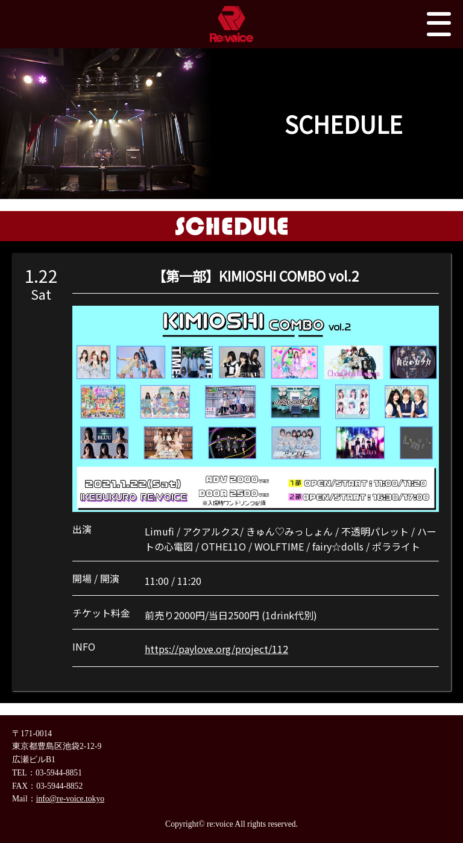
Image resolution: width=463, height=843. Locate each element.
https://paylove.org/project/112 (216, 649)
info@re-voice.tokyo (70, 798)
